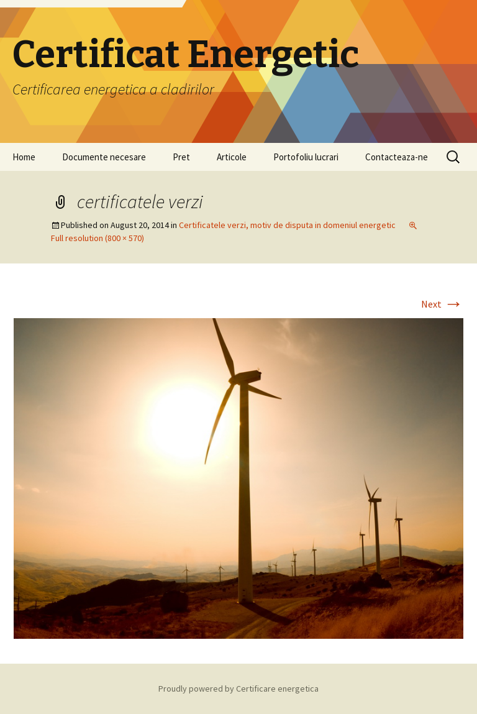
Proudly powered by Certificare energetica (238, 688)
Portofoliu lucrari (305, 157)
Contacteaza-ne (396, 157)
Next (442, 304)
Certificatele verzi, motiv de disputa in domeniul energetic (287, 225)
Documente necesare (104, 157)
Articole (232, 157)
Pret (181, 157)
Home (23, 157)
